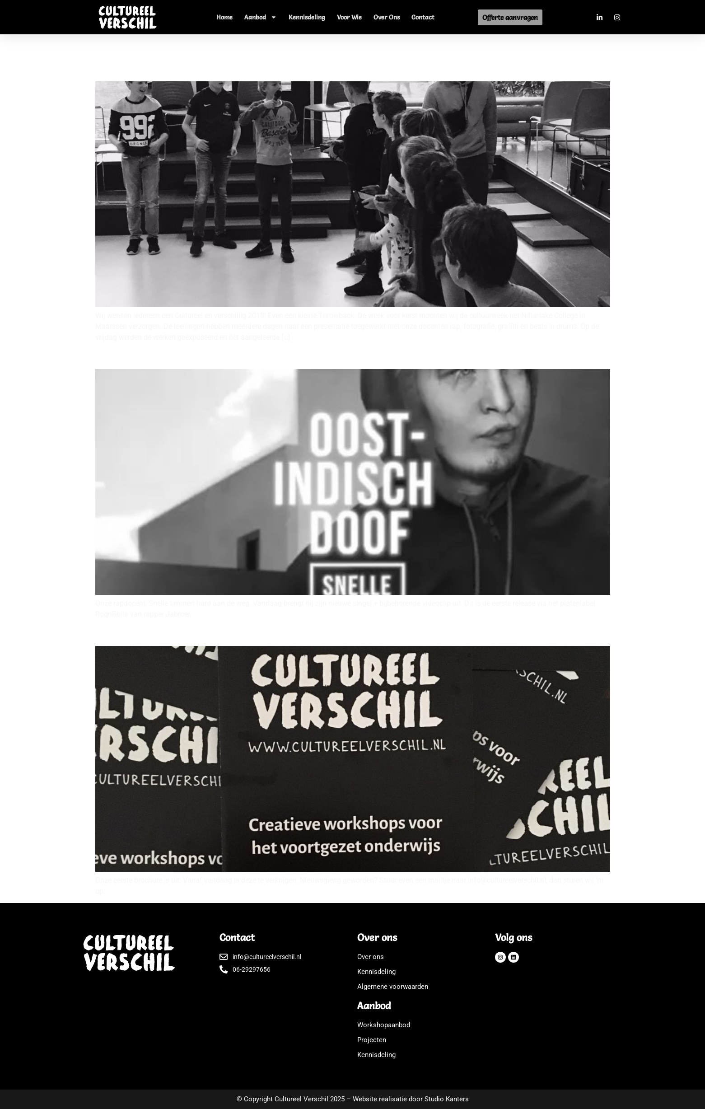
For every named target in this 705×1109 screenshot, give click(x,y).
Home (224, 17)
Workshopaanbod (383, 1025)
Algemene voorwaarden (392, 987)
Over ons (387, 17)
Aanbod (260, 17)
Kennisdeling (307, 17)
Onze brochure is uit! (143, 632)
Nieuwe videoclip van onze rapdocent (180, 355)
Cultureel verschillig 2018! (155, 67)
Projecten (371, 1040)
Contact (422, 17)
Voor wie (349, 17)
